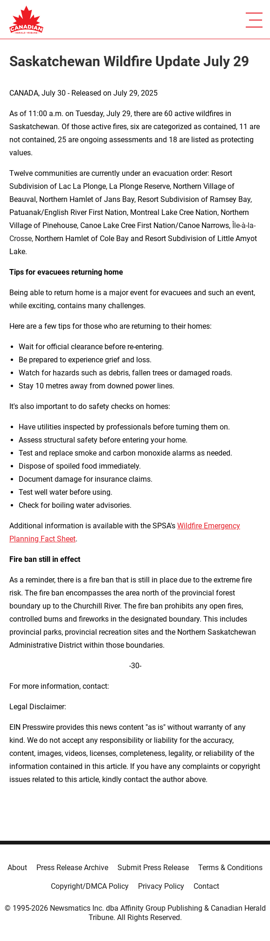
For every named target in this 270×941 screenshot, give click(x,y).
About (17, 867)
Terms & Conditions (230, 867)
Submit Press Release (153, 867)
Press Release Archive (72, 867)
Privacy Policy (161, 886)
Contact (206, 886)
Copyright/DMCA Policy (90, 886)
